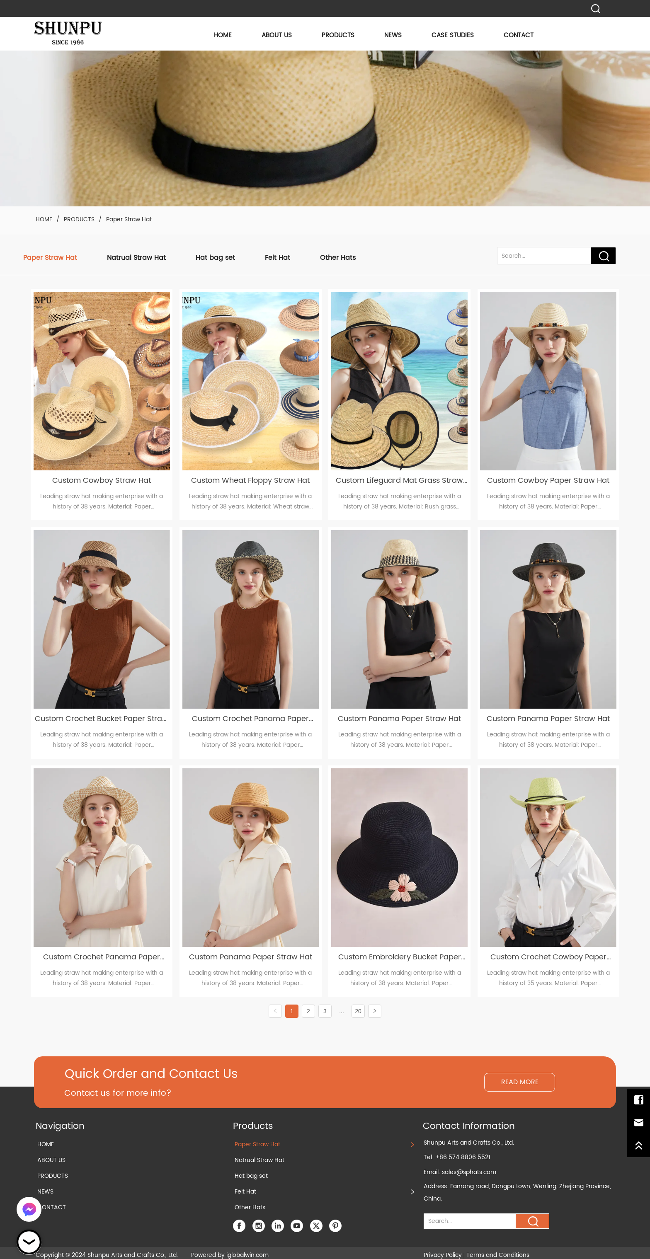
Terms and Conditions (497, 1249)
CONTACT (519, 35)
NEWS (393, 35)
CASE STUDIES (453, 35)
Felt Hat (277, 257)
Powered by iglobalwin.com (230, 1249)
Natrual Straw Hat (136, 257)
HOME (223, 35)
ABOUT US (277, 35)
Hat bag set (215, 257)
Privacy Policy (443, 1249)
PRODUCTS (338, 35)
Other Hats (338, 257)
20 (358, 1005)
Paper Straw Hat (128, 219)
